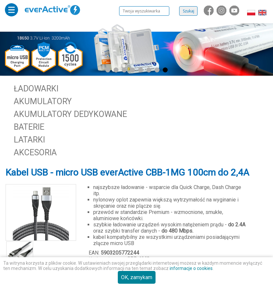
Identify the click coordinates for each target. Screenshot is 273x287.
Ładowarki (36, 88)
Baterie (29, 127)
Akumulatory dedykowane (70, 114)
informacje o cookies (191, 268)
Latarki (29, 139)
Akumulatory (43, 101)
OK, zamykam (136, 277)
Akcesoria (35, 152)
